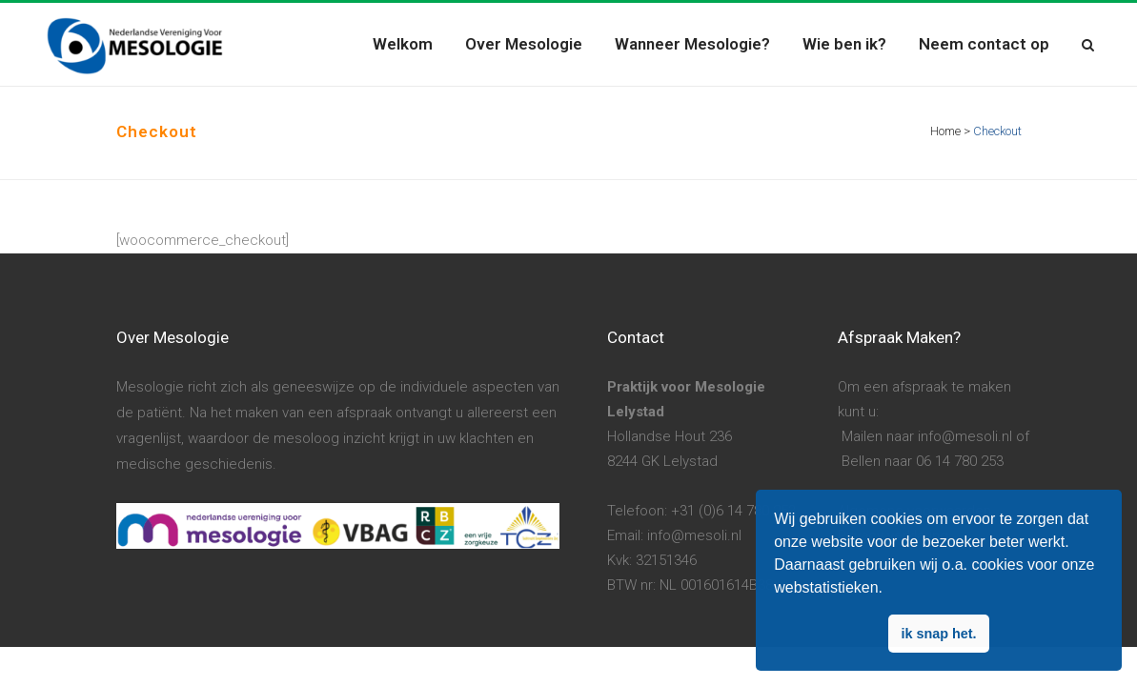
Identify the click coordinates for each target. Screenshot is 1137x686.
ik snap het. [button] (938, 633)
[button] (889, 590)
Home (945, 131)
